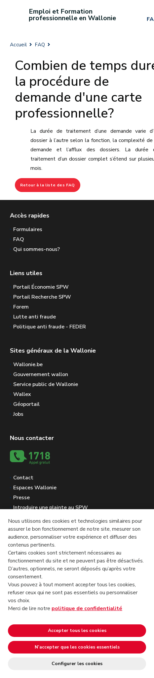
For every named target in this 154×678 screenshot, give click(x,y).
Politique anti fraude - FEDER (49, 326)
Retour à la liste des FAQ (47, 185)
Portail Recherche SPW (42, 297)
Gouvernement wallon (40, 374)
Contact (23, 477)
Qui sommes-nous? (36, 249)
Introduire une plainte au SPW (50, 507)
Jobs (18, 414)
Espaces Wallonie (35, 487)
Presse (21, 497)
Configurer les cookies (77, 663)
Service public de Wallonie (45, 384)
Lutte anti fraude (34, 317)
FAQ (40, 44)
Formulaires (27, 229)
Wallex (22, 394)
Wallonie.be (28, 364)
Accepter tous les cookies (77, 630)
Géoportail (26, 404)
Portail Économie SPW (41, 287)
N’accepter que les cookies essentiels (77, 647)
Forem (21, 307)
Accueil (18, 44)
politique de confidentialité (87, 608)
